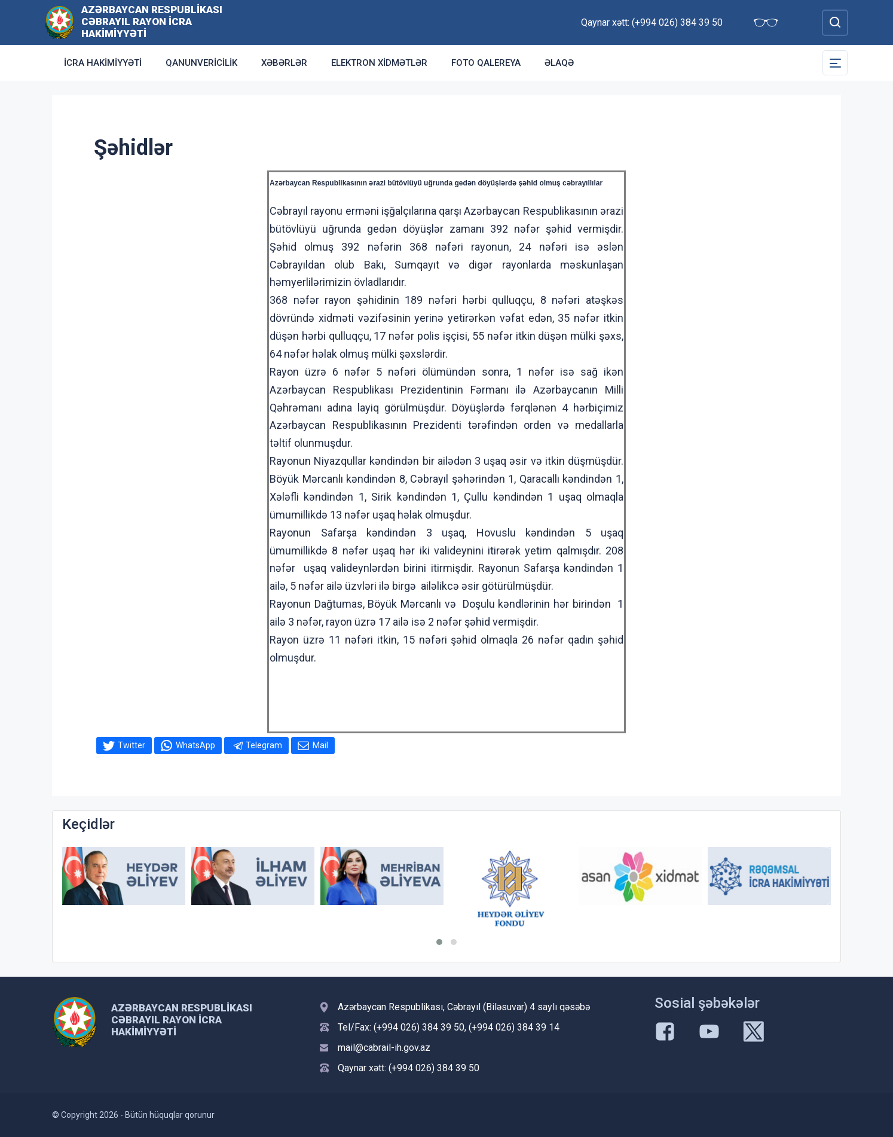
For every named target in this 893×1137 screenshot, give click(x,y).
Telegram (264, 745)
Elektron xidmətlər (379, 62)
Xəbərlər (284, 62)
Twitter (131, 745)
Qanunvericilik (201, 62)
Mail (320, 745)
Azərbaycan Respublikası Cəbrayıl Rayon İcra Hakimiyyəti (151, 21)
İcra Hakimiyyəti (103, 62)
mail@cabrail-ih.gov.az (384, 1047)
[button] (439, 942)
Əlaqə (559, 62)
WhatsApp (195, 745)
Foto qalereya (486, 62)
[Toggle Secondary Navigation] (835, 63)
